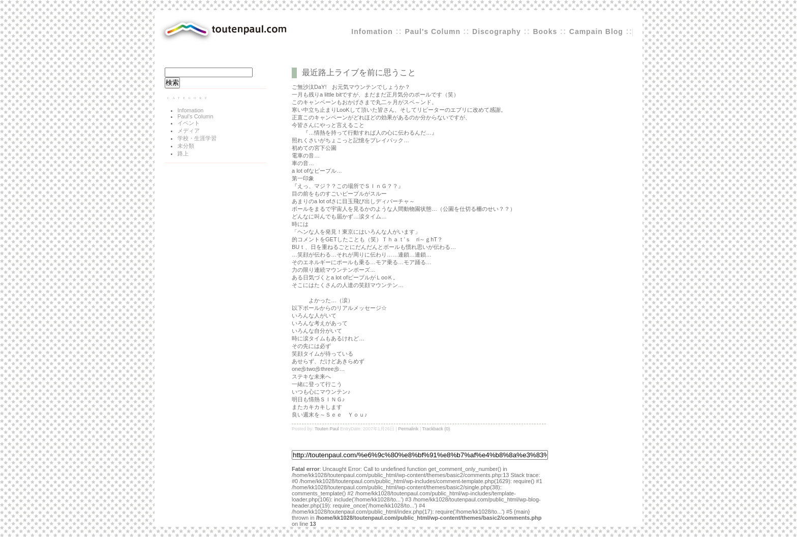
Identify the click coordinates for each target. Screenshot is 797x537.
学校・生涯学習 (197, 138)
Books (545, 31)
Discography (496, 31)
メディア (188, 131)
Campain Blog (596, 31)
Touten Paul (327, 428)
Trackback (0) (436, 428)
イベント (188, 123)
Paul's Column (434, 31)
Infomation (372, 31)
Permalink (408, 428)
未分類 (185, 146)
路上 (183, 153)
